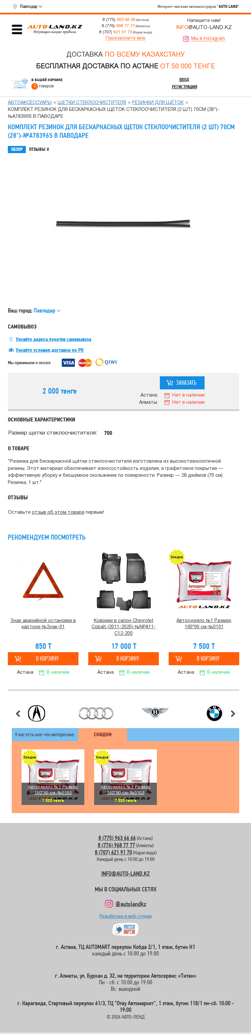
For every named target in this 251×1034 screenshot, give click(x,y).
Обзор (17, 149)
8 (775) (118, 20)
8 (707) (115, 32)
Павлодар (28, 6)
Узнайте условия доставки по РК (50, 350)
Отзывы (39, 149)
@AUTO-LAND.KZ (204, 28)
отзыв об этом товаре (58, 512)
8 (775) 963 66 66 (117, 837)
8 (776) (118, 26)
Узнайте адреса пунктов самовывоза (53, 339)
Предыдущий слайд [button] (18, 714)
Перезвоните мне (125, 38)
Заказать (186, 382)
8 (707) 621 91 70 (113, 852)
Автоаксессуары (30, 103)
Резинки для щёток (158, 103)
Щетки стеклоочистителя (92, 103)
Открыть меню (17, 29)
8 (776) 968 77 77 (116, 845)
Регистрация (184, 86)
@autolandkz (130, 903)
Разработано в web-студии (125, 917)
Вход (184, 79)
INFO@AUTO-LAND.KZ (125, 873)
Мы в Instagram (208, 39)
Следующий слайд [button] (233, 714)
